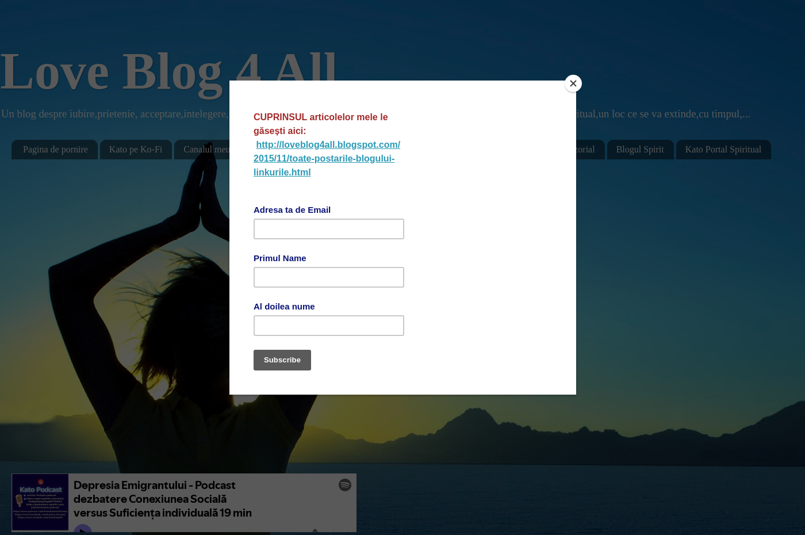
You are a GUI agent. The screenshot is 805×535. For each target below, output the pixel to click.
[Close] (573, 83)
